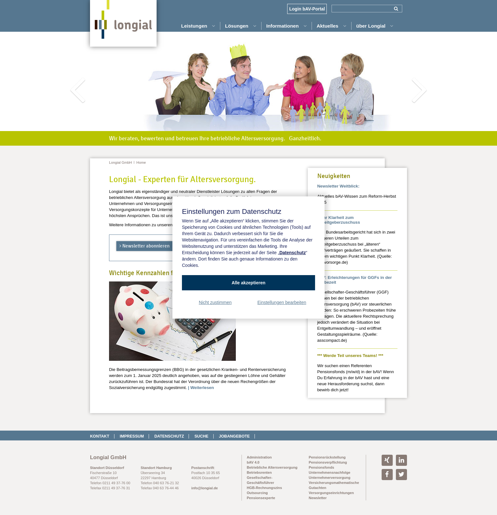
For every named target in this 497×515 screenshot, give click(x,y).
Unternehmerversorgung (329, 477)
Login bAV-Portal (307, 8)
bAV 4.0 (253, 462)
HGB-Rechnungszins (264, 488)
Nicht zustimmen (215, 302)
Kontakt (99, 436)
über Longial (375, 26)
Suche (201, 436)
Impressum (132, 436)
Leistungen (198, 26)
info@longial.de (204, 488)
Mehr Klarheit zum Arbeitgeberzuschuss (338, 220)
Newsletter (318, 498)
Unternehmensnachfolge (329, 472)
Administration (259, 457)
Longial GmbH (120, 162)
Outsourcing (257, 493)
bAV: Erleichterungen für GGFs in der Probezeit (354, 280)
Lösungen (240, 26)
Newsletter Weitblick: (338, 186)
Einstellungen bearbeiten (281, 302)
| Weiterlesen (201, 387)
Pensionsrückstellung (327, 457)
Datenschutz (169, 436)
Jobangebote (234, 436)
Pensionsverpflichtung (328, 462)
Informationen (286, 26)
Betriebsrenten (259, 472)
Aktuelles (331, 26)
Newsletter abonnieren (146, 246)
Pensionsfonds (321, 467)
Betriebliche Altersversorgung (272, 467)
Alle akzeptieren (249, 282)
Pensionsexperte (261, 498)
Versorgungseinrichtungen (331, 493)
